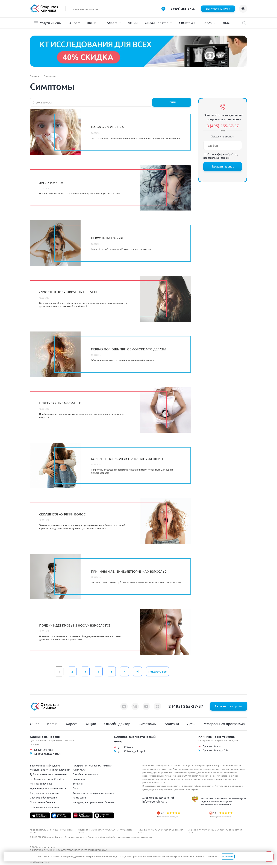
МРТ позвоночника (41, 783)
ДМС (226, 22)
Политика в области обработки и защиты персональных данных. (120, 836)
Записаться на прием (218, 8)
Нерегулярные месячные (60, 403)
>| (137, 671)
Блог (75, 788)
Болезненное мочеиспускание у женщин (127, 458)
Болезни (209, 22)
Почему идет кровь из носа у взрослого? (74, 625)
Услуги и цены (50, 23)
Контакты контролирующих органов (93, 792)
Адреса (112, 22)
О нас (73, 22)
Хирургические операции (44, 792)
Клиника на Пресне (45, 736)
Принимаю (227, 856)
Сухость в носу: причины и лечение (69, 292)
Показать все (157, 671)
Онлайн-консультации (85, 774)
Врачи (91, 22)
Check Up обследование (44, 797)
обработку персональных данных (220, 155)
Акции (133, 22)
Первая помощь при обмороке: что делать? (128, 349)
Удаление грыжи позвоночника (48, 788)
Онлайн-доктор (157, 22)
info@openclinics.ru (154, 801)
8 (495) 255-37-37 (183, 8)
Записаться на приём (228, 706)
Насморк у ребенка (107, 127)
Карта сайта (79, 797)
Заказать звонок (222, 166)
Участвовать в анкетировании (216, 804)
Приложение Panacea (42, 802)
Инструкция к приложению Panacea (93, 802)
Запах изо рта (51, 182)
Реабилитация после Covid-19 (47, 778)
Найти (172, 102)
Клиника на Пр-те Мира (216, 736)
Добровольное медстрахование (48, 774)
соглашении (211, 856)
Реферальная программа (224, 723)
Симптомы (187, 22)
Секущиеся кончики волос (62, 514)
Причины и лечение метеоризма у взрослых (129, 571)
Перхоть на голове (107, 238)
